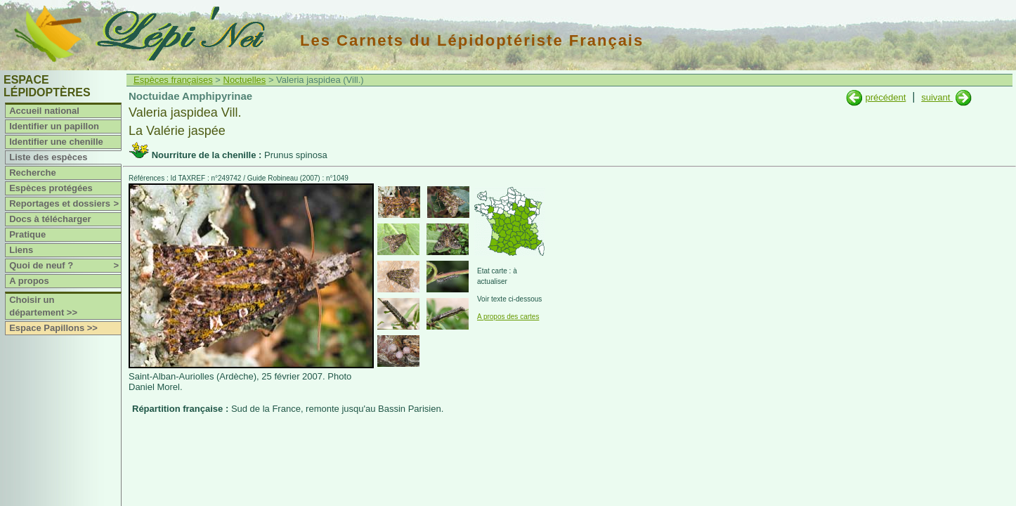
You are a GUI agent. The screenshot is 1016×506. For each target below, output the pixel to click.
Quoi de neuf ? (65, 265)
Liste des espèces (48, 157)
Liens (21, 250)
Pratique (27, 234)
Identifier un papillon (54, 126)
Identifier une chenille (56, 141)
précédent (885, 97)
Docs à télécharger (50, 219)
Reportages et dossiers (65, 203)
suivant (937, 97)
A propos (29, 280)
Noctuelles (244, 79)
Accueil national (44, 110)
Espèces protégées (51, 188)
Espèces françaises (173, 79)
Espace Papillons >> (53, 328)
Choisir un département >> (43, 306)
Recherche (32, 172)
